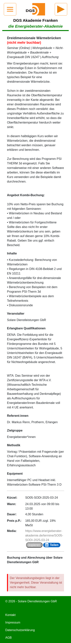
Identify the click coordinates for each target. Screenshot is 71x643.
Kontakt (10, 615)
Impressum (12, 622)
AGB (8, 637)
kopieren (34, 545)
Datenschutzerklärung (20, 630)
